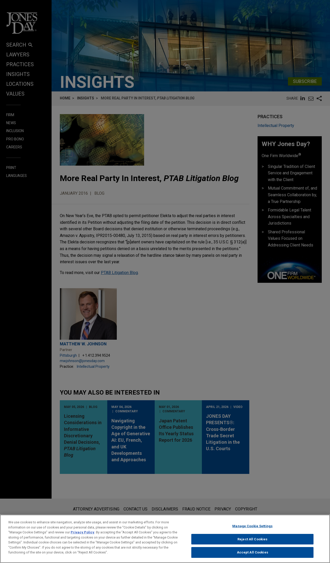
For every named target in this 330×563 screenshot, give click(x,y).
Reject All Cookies (252, 541)
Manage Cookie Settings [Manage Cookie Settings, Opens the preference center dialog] (252, 528)
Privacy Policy (82, 534)
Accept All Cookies (252, 554)
